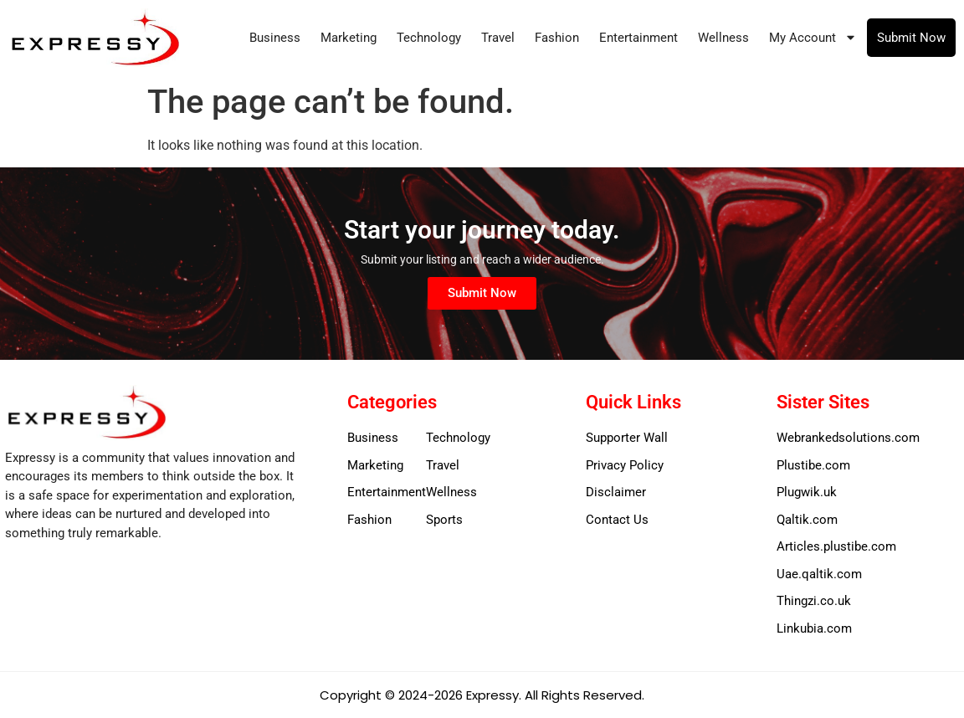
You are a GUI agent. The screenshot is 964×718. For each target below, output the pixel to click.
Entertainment (638, 37)
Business (274, 37)
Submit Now (911, 37)
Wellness (723, 37)
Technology (429, 37)
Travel (498, 37)
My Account (813, 37)
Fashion (557, 37)
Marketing (348, 37)
